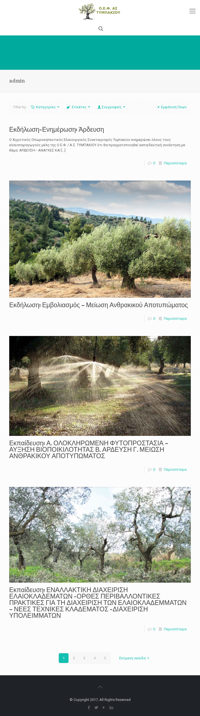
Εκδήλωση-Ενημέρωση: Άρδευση (56, 129)
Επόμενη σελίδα (135, 658)
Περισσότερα (175, 163)
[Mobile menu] (192, 11)
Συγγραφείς (112, 107)
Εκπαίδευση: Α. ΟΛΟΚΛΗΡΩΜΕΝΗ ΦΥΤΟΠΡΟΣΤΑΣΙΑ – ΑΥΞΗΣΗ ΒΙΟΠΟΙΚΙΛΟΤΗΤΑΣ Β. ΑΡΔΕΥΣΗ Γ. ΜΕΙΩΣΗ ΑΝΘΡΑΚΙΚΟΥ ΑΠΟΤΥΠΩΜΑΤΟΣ (88, 449)
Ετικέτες (78, 107)
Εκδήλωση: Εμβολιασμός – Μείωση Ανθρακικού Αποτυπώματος (98, 305)
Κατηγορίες (45, 107)
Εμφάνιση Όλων (171, 107)
